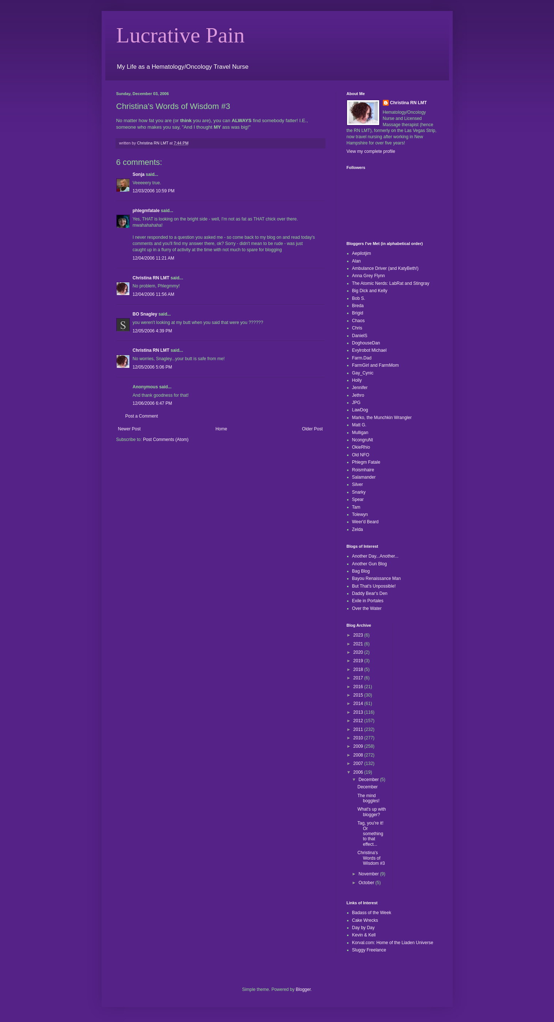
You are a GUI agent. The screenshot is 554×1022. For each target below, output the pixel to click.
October (366, 882)
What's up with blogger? (371, 812)
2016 (358, 686)
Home (221, 428)
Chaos (358, 320)
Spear (358, 499)
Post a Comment (141, 416)
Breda (358, 305)
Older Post (312, 428)
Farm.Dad (362, 358)
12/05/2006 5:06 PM (152, 367)
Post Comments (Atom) (166, 439)
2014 (358, 703)
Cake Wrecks (365, 920)
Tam (356, 507)
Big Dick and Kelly (370, 290)
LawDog (360, 409)
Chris (357, 328)
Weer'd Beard (365, 521)
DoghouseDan (366, 343)
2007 (358, 763)
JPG (356, 402)
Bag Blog (361, 571)
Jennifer (360, 387)
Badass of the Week (371, 912)
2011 (358, 729)
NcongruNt (362, 439)
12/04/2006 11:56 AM (153, 294)
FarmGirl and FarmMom (375, 365)
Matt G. (359, 424)
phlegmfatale (146, 210)
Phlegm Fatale (366, 462)
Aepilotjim (361, 253)
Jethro (358, 395)
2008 (358, 755)
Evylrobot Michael (369, 350)
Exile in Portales (368, 600)
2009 (358, 746)
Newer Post (129, 428)
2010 (358, 737)
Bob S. (358, 298)
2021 (358, 643)
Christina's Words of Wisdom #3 (371, 858)
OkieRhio (361, 447)
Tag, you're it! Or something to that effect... (370, 834)
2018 (358, 669)
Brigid (357, 313)
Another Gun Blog (369, 563)
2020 (358, 652)
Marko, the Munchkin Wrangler (382, 417)
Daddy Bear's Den (370, 593)
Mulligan (360, 432)
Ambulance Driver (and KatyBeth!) (385, 268)
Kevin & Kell (364, 935)
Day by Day (363, 927)
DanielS (360, 335)
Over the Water (367, 608)
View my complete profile (371, 151)
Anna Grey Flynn (368, 275)
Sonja (139, 174)
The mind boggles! (368, 798)
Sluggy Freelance (369, 950)
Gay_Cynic (363, 373)
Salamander (364, 477)
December (369, 779)
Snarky (359, 492)
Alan (356, 261)
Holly (357, 380)
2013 (358, 712)
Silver (357, 484)
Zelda (357, 529)
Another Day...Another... (375, 556)
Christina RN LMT (151, 277)
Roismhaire (363, 469)
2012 (358, 720)
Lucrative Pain (180, 35)
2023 (358, 635)
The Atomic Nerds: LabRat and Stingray (390, 283)
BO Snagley (145, 314)
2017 (358, 677)
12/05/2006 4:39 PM (152, 330)
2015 (358, 695)
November (369, 873)
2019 (358, 660)
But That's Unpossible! (374, 586)
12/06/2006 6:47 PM (152, 403)
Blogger (303, 989)
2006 (358, 772)
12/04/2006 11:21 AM (153, 258)
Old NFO (360, 454)
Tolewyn (360, 514)
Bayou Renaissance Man (376, 578)
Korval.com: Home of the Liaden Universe (392, 942)
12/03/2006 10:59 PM (154, 190)
